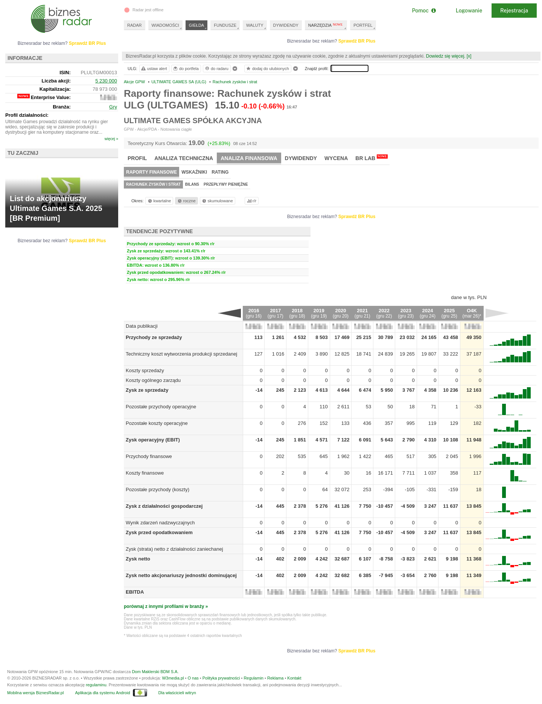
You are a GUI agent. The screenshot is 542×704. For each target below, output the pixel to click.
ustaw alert (153, 69)
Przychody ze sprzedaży (154, 337)
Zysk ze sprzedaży (147, 390)
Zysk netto (138, 559)
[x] (469, 56)
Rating (220, 172)
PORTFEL (363, 25)
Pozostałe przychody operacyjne (161, 406)
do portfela (185, 69)
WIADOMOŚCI (165, 25)
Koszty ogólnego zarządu (153, 380)
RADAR (134, 25)
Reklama (275, 678)
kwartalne (159, 201)
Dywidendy (301, 158)
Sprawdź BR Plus (357, 41)
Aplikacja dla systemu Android (102, 692)
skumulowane (217, 201)
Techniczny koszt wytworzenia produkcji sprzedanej (181, 354)
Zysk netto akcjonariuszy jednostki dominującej (181, 575)
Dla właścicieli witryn (177, 692)
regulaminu (96, 685)
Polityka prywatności (221, 678)
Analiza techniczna (183, 158)
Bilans (192, 184)
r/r (251, 201)
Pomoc (423, 11)
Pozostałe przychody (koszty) (157, 489)
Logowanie (469, 11)
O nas (192, 678)
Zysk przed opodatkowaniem (159, 532)
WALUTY (254, 25)
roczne (186, 201)
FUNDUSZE (225, 25)
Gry (113, 107)
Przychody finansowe (149, 456)
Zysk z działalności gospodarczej (164, 506)
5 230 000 (106, 81)
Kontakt (294, 678)
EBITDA (135, 592)
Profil (137, 158)
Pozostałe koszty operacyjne (157, 423)
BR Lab (371, 157)
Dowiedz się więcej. (446, 56)
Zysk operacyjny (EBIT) (153, 440)
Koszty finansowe (145, 473)
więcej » (111, 139)
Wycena (336, 158)
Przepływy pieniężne (226, 184)
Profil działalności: (27, 115)
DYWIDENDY (285, 25)
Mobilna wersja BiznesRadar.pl (35, 692)
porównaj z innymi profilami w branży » (166, 606)
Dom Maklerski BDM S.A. (155, 671)
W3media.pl (173, 678)
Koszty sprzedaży (145, 370)
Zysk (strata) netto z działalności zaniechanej (174, 549)
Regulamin (253, 678)
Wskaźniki (194, 172)
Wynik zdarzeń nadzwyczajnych (160, 522)
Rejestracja (514, 11)
